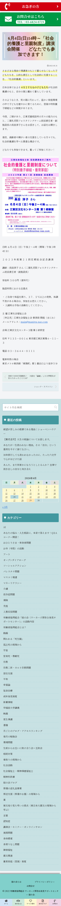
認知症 (6, 821)
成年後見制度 (10, 696)
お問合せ (31, 885)
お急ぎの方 (31, 6)
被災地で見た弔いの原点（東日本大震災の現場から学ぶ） (29, 807)
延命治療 (7, 690)
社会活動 (7, 765)
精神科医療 (9, 776)
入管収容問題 (10, 611)
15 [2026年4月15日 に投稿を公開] (31, 493)
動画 (5, 633)
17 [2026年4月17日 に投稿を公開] (47, 493)
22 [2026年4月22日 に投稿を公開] (31, 497)
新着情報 (7, 702)
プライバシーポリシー (45, 881)
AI (4, 527)
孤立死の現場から (12, 644)
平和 (5, 679)
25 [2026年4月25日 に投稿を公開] (55, 497)
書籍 (5, 725)
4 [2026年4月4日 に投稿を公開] (54, 486)
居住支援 (7, 673)
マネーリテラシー (12, 583)
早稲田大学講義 (11, 707)
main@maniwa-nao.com (34, 322)
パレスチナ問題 (11, 571)
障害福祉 (7, 850)
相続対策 (7, 754)
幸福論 (6, 684)
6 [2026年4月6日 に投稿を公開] (14, 490)
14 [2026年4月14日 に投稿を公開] (23, 493)
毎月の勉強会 (10, 736)
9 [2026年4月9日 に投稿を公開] (38, 490)
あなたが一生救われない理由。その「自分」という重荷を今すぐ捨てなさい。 (29, 447)
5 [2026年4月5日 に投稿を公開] (6, 490)
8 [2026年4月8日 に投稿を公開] (30, 490)
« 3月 (5, 507)
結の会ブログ (10, 782)
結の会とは (16, 881)
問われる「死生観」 (13, 639)
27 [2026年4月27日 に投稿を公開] (14, 500)
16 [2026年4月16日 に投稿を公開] (39, 493)
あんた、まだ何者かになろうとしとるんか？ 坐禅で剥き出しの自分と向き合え (30, 467)
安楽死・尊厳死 (11, 656)
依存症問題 (9, 594)
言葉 (5, 815)
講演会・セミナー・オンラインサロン (22, 827)
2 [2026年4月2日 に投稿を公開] (38, 486)
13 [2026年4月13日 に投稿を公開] (14, 493)
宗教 (5, 662)
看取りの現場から (12, 759)
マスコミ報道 (10, 577)
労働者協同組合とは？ (14, 627)
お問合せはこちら (31, 19)
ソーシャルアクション (14, 565)
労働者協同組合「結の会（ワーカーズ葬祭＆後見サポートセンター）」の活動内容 (29, 619)
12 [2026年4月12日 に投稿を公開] (6, 493)
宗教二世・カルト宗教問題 (17, 667)
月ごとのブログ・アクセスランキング (22, 731)
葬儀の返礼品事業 (12, 788)
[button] (55, 407)
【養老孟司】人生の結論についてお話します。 (27, 439)
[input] (30, 407)
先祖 (5, 606)
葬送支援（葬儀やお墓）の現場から (21, 794)
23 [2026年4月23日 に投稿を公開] (39, 497)
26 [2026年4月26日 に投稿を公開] (6, 500)
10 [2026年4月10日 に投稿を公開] (47, 490)
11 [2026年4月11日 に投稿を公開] (55, 490)
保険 (5, 600)
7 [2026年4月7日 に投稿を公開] (22, 490)
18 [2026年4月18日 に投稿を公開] (55, 493)
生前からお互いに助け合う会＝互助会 (22, 748)
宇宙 (5, 650)
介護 (5, 588)
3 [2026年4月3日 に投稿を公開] (46, 486)
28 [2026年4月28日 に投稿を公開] (22, 500)
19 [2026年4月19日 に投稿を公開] (6, 497)
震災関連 (7, 855)
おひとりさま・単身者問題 (17, 542)
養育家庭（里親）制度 (14, 861)
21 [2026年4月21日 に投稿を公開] (22, 497)
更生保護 (7, 719)
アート (6, 554)
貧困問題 (7, 832)
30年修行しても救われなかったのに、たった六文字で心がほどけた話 (29, 457)
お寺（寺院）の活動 (13, 548)
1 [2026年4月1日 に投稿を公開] (30, 486)
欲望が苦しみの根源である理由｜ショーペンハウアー (29, 431)
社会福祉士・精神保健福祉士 (18, 771)
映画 (5, 713)
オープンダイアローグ (14, 560)
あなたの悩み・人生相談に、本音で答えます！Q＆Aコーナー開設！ (30, 535)
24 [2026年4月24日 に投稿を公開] (46, 497)
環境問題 (7, 742)
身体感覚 (7, 838)
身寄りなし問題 (11, 844)
